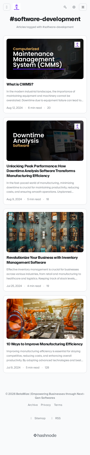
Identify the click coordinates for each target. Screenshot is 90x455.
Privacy (46, 405)
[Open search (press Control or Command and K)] (65, 7)
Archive (33, 405)
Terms (58, 405)
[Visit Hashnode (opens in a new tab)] (45, 435)
